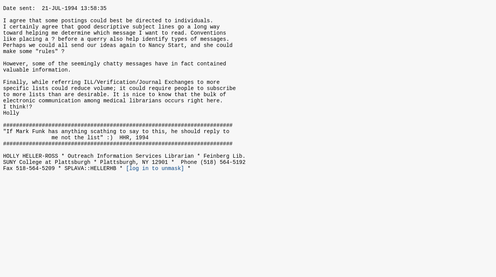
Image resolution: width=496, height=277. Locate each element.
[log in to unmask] (155, 199)
